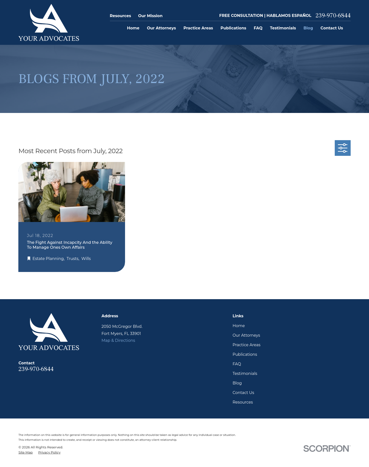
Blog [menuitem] (308, 27)
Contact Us (243, 392)
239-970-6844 (333, 16)
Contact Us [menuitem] (332, 27)
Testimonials (244, 373)
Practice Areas (246, 344)
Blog (237, 383)
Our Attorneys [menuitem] (161, 27)
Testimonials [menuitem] (283, 27)
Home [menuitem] (133, 27)
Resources (120, 15)
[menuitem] (25, 452)
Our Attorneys (246, 335)
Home (238, 325)
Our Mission (150, 15)
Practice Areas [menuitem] (198, 27)
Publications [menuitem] (233, 27)
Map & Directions (118, 340)
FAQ (236, 363)
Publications (244, 354)
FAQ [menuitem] (258, 27)
